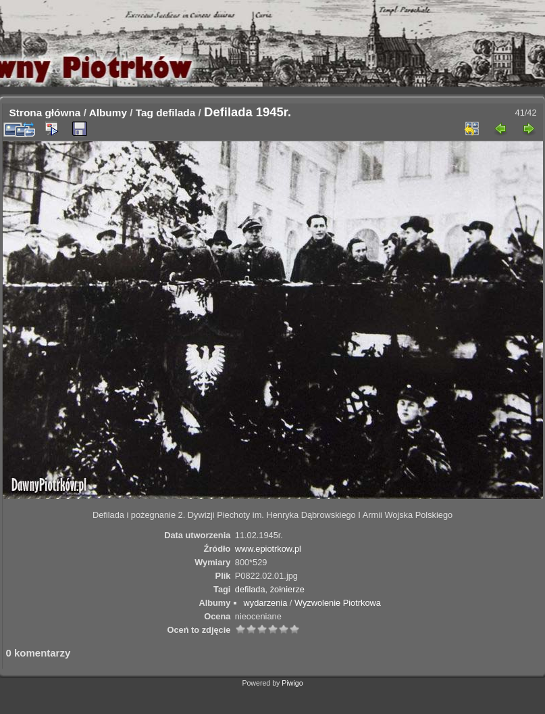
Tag (144, 112)
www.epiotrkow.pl (268, 549)
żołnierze (287, 589)
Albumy (108, 112)
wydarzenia (266, 603)
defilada (175, 112)
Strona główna (45, 112)
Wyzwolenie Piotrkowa (337, 603)
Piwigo (292, 683)
